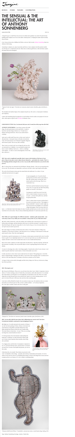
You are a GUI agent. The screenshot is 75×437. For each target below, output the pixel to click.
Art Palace (20, 118)
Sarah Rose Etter (6, 32)
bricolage (16, 434)
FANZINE (10, 4)
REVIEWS (4, 10)
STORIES (12, 10)
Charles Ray (26, 434)
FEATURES (20, 10)
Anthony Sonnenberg (39, 42)
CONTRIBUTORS (30, 10)
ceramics (21, 434)
